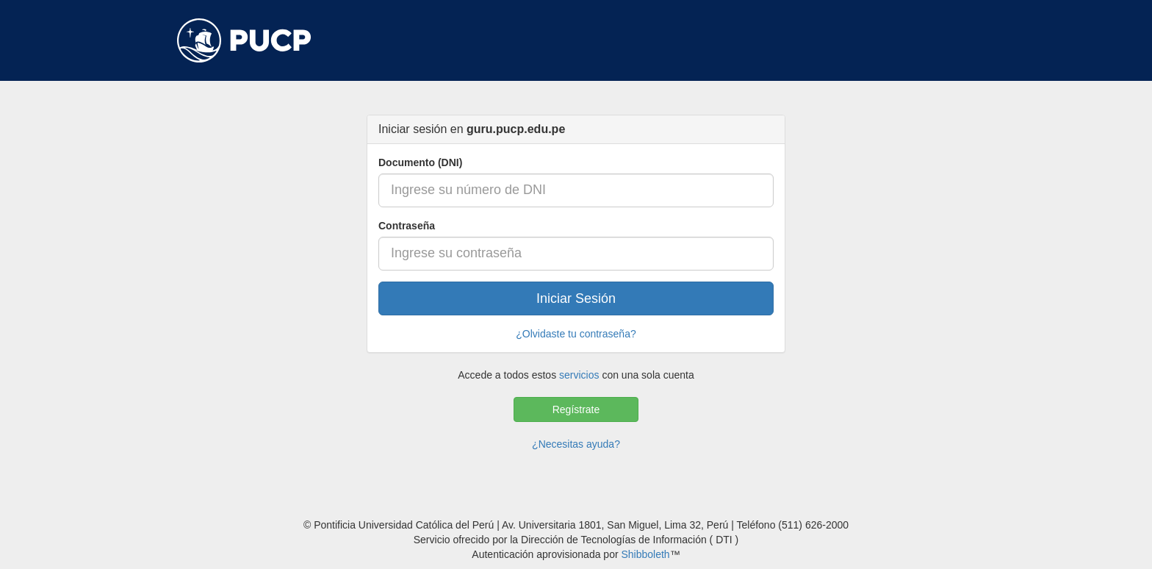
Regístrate (576, 409)
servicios (579, 375)
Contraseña (406, 226)
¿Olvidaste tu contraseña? (576, 334)
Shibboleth (645, 554)
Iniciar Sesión (576, 298)
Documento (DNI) (420, 162)
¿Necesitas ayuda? (576, 444)
